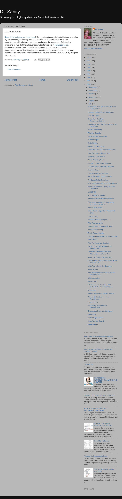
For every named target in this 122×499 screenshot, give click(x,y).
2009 (89, 67)
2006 (89, 78)
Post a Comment (14, 70)
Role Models (93, 143)
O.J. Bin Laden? (94, 116)
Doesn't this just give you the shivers (20, 37)
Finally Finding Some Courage (99, 163)
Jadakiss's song (61, 45)
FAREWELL (88, 365)
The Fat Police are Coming (98, 243)
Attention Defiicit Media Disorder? (101, 199)
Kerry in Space (94, 170)
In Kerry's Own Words (96, 156)
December (93, 87)
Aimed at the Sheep (95, 230)
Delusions (92, 314)
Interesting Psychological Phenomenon (97, 307)
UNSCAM (92, 192)
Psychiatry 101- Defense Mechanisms (98, 336)
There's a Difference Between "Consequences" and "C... (99, 253)
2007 (89, 74)
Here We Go (93, 324)
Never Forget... (94, 140)
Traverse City (93, 216)
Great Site (92, 290)
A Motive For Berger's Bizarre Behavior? (99, 395)
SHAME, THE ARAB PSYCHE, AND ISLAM (102, 425)
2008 (89, 71)
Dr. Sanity (10, 11)
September (93, 97)
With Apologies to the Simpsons (100, 266)
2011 (89, 61)
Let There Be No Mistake (97, 136)
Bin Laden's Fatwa (95, 207)
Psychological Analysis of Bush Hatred (102, 183)
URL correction (94, 278)
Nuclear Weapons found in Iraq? (100, 226)
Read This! (92, 281)
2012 (89, 57)
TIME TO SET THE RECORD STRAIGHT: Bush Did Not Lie (100, 286)
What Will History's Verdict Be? (100, 257)
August (91, 101)
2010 (89, 64)
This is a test (93, 302)
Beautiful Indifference (102, 441)
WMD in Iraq (93, 269)
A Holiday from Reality (96, 195)
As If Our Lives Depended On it (100, 176)
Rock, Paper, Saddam (96, 233)
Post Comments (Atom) (24, 85)
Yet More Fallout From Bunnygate (101, 112)
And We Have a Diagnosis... (99, 153)
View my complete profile (93, 48)
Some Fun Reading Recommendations (96, 120)
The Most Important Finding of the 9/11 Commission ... (101, 203)
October (92, 94)
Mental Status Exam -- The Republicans (98, 298)
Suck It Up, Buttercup (96, 146)
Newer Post (10, 80)
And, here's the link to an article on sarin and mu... (101, 274)
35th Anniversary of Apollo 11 (99, 219)
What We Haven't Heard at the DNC (102, 150)
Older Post (72, 80)
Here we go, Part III (95, 318)
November (93, 90)
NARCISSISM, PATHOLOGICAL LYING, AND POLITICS (105, 380)
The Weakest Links (95, 223)
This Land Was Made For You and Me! (102, 236)
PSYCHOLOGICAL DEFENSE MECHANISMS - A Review (95, 409)
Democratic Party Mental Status (100, 311)
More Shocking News (96, 160)
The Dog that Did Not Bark (98, 173)
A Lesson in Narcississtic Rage (95, 456)
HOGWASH (92, 240)
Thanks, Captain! (94, 133)
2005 (89, 81)
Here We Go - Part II (96, 321)
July (90, 104)
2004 (89, 84)
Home (42, 80)
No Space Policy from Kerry (98, 180)
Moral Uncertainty (95, 130)
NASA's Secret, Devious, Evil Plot (101, 166)
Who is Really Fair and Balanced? (101, 293)
